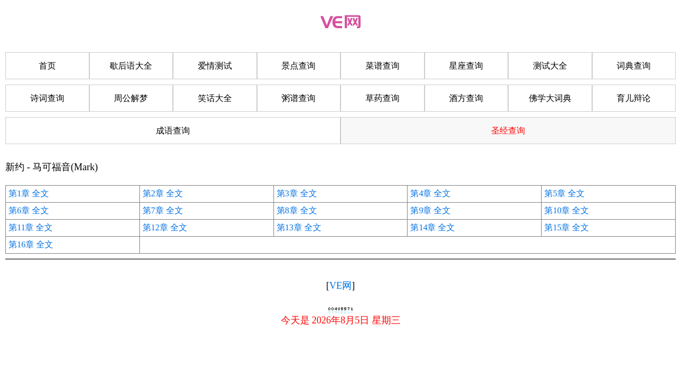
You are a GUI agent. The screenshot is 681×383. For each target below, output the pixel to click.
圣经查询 (508, 130)
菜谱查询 (383, 65)
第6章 (19, 210)
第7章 (153, 210)
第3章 (287, 193)
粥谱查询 (298, 98)
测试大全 (550, 65)
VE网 (340, 285)
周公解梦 (131, 98)
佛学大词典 (550, 98)
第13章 (289, 227)
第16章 (21, 244)
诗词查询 (47, 98)
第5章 (555, 193)
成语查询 (173, 130)
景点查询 (298, 65)
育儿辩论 (634, 98)
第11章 (21, 227)
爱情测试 (215, 65)
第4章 (420, 193)
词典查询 (634, 65)
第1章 (19, 193)
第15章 (557, 227)
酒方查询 (466, 98)
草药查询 (383, 98)
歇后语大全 (131, 65)
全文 (40, 193)
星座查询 (466, 65)
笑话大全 (215, 98)
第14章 (423, 227)
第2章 (153, 193)
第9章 (420, 210)
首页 (47, 65)
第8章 (287, 210)
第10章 (557, 210)
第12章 (155, 227)
